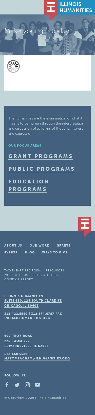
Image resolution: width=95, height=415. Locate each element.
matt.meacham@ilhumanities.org (37, 358)
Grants (64, 245)
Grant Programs (40, 156)
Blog (30, 252)
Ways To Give (54, 252)
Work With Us (16, 275)
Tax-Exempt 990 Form (22, 270)
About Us (13, 245)
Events (10, 252)
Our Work (39, 245)
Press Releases (45, 275)
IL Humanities (69, 10)
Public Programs (41, 169)
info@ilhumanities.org (27, 318)
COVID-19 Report (18, 279)
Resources (55, 270)
